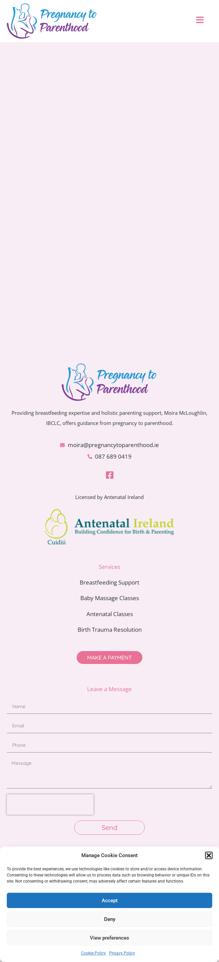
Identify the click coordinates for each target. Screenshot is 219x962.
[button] (208, 855)
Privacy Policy (122, 953)
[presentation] (50, 804)
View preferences (109, 938)
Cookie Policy (93, 953)
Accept (110, 901)
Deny (109, 919)
